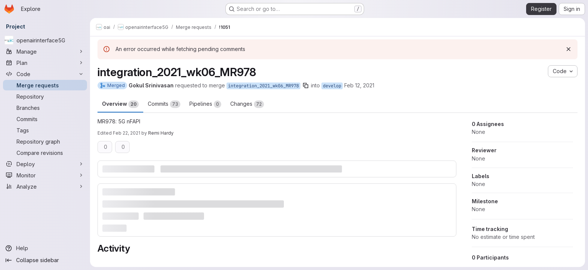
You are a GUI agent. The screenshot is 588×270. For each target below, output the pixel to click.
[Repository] (45, 96)
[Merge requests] (45, 85)
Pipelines (205, 104)
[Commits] (45, 119)
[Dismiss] (568, 49)
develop (332, 86)
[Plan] (45, 62)
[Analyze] (45, 186)
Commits (164, 104)
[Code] (45, 74)
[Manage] (45, 51)
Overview (120, 104)
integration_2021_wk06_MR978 (263, 86)
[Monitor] (45, 175)
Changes (247, 104)
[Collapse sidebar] (45, 260)
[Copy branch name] (305, 85)
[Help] (45, 248)
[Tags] (45, 130)
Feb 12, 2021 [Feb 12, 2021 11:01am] (359, 85)
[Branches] (45, 107)
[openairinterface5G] (45, 40)
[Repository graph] (45, 141)
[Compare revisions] (45, 152)
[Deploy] (45, 164)
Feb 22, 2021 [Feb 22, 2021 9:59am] (126, 133)
